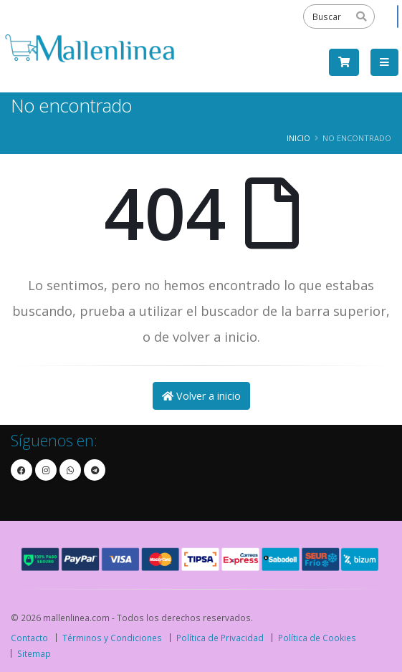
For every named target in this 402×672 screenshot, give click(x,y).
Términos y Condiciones (112, 637)
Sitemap (34, 653)
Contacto (29, 637)
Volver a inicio (201, 396)
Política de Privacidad (220, 637)
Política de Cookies (317, 637)
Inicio (298, 138)
